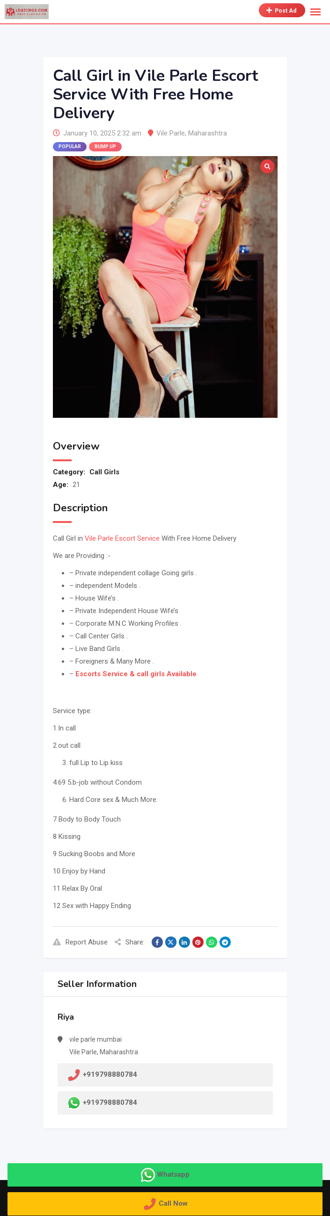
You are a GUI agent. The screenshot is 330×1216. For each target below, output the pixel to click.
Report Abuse (80, 942)
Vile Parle (170, 133)
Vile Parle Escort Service (122, 538)
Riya (66, 1017)
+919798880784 (110, 1102)
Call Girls (104, 472)
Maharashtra (207, 133)
